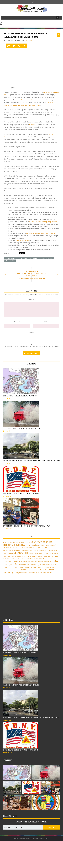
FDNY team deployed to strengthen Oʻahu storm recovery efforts (21, 493)
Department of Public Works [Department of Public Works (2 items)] (17, 548)
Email (46, 321)
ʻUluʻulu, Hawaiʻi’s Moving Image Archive (43, 222)
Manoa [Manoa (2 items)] (51, 561)
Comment (32, 299)
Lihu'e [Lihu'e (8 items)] (46, 561)
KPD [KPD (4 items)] (36, 562)
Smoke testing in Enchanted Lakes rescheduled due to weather (20, 396)
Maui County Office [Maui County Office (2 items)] (8, 564)
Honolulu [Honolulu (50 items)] (21, 553)
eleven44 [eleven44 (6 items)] (29, 548)
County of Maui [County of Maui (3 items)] (40, 545)
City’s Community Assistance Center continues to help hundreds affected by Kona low (26, 526)
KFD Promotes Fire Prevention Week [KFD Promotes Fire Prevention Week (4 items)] (22, 562)
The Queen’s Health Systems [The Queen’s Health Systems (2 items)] (20, 567)
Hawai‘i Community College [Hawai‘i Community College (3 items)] (45, 550)
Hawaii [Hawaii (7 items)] (18, 550)
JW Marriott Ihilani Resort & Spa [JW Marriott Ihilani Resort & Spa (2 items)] (11, 559)
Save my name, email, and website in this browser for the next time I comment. (31, 346)
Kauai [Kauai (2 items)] (45, 559)
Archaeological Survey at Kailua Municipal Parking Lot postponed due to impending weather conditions (31, 461)
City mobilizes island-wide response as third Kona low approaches (21, 428)
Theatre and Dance (22, 240)
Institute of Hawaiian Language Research (40, 233)
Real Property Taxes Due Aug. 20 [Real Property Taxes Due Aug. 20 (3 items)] (31, 565)
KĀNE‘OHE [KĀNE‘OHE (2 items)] (41, 561)
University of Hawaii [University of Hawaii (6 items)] (37, 570)
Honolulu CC (33, 124)
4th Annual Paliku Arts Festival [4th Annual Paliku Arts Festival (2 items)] (11, 542)
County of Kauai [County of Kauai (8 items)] (29, 545)
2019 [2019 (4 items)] (23, 542)
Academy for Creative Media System (31, 100)
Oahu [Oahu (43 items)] (17, 564)
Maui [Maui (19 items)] (56, 561)
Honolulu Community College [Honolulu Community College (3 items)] (37, 553)
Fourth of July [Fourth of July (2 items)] (36, 548)
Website (31, 333)
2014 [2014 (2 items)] (20, 542)
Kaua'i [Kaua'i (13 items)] (23, 558)
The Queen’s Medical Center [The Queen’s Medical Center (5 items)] (38, 567)
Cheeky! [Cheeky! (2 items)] (28, 542)
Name (17, 321)
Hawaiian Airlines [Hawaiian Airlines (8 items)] (29, 550)
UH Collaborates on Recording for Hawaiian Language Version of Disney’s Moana (25, 35)
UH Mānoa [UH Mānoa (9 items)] (24, 569)
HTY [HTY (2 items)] (51, 556)
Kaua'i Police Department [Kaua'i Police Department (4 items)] (35, 559)
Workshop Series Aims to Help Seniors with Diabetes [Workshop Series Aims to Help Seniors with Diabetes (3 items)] (36, 572)
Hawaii (29, 40)
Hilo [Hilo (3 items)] (13, 553)
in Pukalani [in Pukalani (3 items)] (55, 556)
